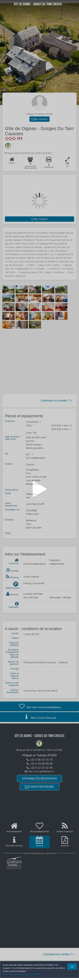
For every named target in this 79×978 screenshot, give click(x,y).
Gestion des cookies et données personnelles (21, 974)
